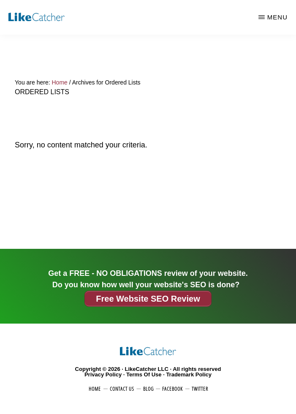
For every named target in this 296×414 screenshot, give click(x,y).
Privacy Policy (103, 374)
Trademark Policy (189, 374)
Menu (277, 17)
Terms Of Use (144, 374)
